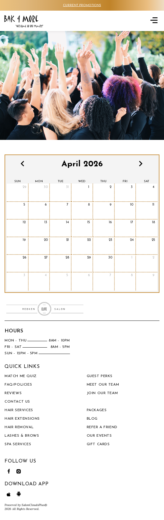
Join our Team (102, 393)
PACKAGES (97, 410)
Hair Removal (19, 427)
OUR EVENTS (99, 436)
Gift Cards (98, 444)
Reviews (13, 393)
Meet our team (103, 385)
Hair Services (19, 410)
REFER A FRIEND (102, 427)
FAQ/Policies (18, 385)
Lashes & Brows (22, 436)
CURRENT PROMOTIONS (82, 5)
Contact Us (17, 402)
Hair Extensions (22, 419)
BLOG (92, 419)
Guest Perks (100, 376)
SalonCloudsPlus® (34, 505)
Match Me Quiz (21, 376)
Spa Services (18, 444)
